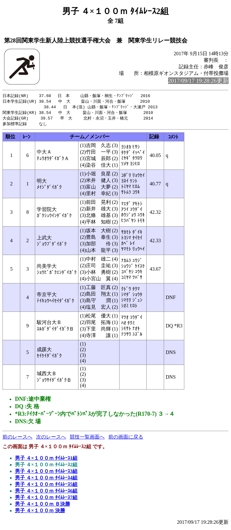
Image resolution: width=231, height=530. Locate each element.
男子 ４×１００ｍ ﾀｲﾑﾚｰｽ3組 (46, 473)
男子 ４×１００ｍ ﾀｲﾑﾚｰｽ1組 (46, 460)
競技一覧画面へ (87, 438)
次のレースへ (51, 438)
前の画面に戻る (125, 438)
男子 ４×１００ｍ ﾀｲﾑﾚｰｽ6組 (46, 492)
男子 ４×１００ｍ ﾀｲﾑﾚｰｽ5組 (46, 486)
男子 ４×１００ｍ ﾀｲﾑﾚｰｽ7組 (46, 499)
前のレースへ (17, 438)
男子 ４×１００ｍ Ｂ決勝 (42, 505)
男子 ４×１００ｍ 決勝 (40, 512)
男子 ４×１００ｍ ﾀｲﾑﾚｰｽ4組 (46, 479)
